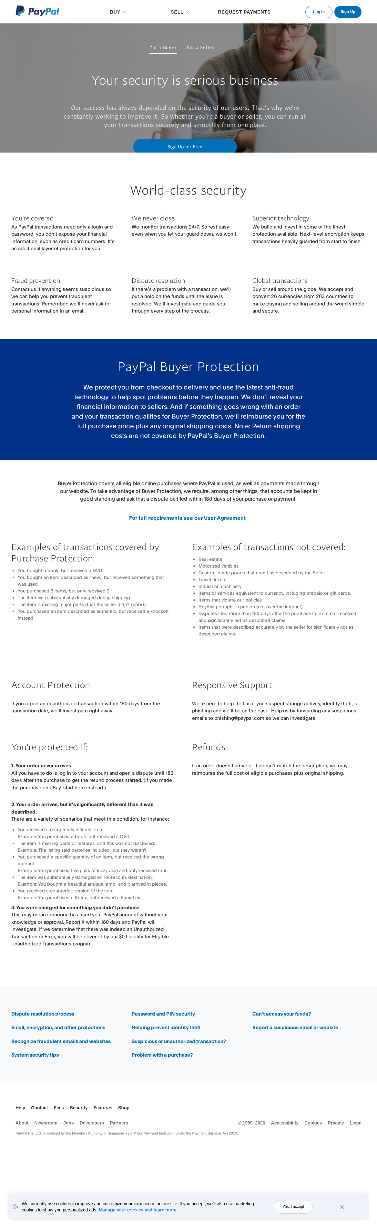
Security (78, 1107)
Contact (39, 1107)
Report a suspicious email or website (295, 1027)
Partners (119, 1122)
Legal (356, 1122)
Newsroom (45, 1122)
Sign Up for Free (185, 146)
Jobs (68, 1122)
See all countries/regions (356, 1108)
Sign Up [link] (348, 11)
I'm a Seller (200, 47)
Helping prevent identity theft (166, 1027)
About (21, 1122)
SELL (177, 12)
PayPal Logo (37, 11)
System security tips (35, 1055)
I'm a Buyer (163, 47)
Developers (92, 1122)
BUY (115, 12)
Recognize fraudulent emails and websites (61, 1041)
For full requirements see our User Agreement (187, 518)
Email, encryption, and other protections (58, 1027)
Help (20, 1107)
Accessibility (285, 1122)
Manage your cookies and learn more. (138, 1211)
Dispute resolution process (42, 1014)
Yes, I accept (293, 1209)
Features (103, 1107)
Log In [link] (319, 12)
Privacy (336, 1122)
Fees (59, 1107)
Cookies (313, 1122)
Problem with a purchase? (162, 1055)
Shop (123, 1107)
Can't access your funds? (281, 1014)
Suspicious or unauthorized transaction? (179, 1041)
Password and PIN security (163, 1014)
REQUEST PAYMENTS (244, 12)
